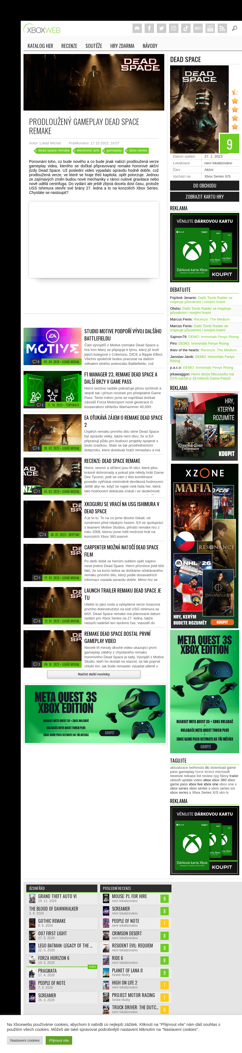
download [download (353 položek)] (218, 767)
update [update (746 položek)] (187, 780)
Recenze (69, 45)
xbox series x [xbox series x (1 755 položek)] (180, 792)
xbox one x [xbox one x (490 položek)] (228, 784)
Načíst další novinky (94, 674)
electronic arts (88, 150)
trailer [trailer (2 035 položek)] (234, 776)
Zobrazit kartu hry (205, 196)
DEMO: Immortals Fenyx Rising (213, 337)
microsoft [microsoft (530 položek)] (222, 772)
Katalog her (40, 45)
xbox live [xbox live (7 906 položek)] (196, 784)
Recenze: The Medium (212, 319)
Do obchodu (204, 185)
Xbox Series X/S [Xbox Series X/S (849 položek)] (205, 792)
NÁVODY (150, 45)
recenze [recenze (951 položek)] (176, 776)
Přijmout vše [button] (59, 1040)
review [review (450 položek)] (207, 776)
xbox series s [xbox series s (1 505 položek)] (199, 788)
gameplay (114, 150)
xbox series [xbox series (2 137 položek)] (179, 788)
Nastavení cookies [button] (25, 1040)
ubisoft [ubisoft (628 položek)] (175, 780)
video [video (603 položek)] (198, 780)
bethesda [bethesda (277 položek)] (196, 767)
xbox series (138, 150)
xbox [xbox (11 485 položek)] (207, 780)
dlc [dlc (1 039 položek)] (207, 767)
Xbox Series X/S (217, 176)
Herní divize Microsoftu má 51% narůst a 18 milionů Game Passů (202, 376)
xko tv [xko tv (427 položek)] (224, 792)
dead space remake (54, 150)
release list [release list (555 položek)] (192, 776)
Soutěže (93, 45)
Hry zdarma (122, 45)
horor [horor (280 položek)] (199, 772)
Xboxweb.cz (44, 28)
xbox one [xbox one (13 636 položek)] (211, 784)
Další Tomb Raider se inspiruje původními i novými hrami (201, 300)
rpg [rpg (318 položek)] (216, 776)
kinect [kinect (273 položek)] (209, 772)
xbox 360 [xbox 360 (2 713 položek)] (219, 780)
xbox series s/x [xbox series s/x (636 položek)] (223, 788)
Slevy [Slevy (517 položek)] (224, 776)
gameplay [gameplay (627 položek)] (186, 772)
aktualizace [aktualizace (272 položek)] (179, 767)
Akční (209, 170)
